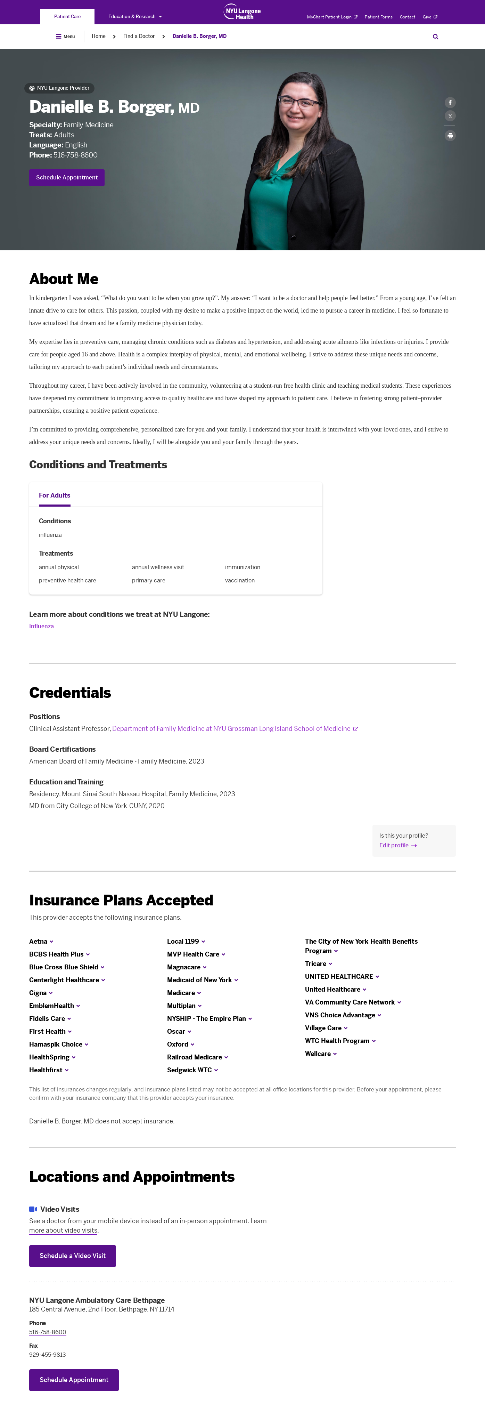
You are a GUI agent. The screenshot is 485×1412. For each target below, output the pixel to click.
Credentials (70, 693)
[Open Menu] (65, 36)
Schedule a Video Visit (73, 1256)
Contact (408, 17)
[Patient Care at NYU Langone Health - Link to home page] (242, 11)
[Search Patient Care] (435, 36)
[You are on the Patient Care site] (67, 16)
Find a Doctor (139, 36)
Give (430, 17)
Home (99, 36)
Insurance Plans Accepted (121, 900)
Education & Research (135, 16)
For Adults (55, 495)
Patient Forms (379, 17)
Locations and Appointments (132, 1177)
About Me (63, 279)
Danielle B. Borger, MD (200, 36)
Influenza (41, 626)
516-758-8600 (75, 155)
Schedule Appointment (67, 177)
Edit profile (394, 845)
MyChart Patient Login (332, 17)
